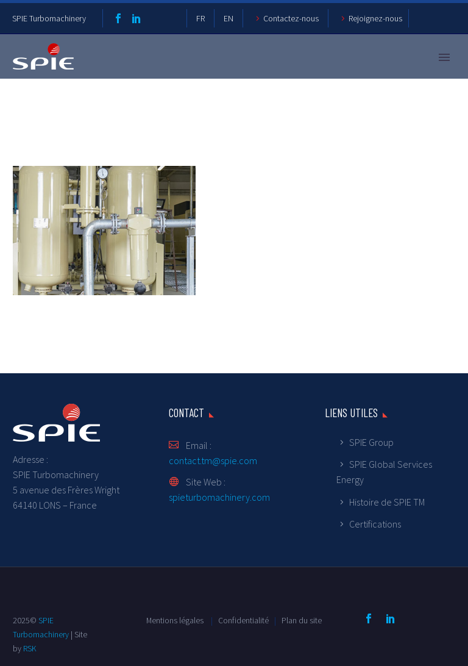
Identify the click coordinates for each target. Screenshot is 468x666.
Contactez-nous (291, 18)
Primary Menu (444, 57)
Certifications (375, 524)
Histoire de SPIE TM (387, 502)
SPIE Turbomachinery (49, 18)
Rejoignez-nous (375, 18)
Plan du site (302, 620)
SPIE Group (371, 442)
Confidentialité (244, 620)
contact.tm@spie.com (213, 460)
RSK (30, 648)
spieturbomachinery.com (219, 497)
